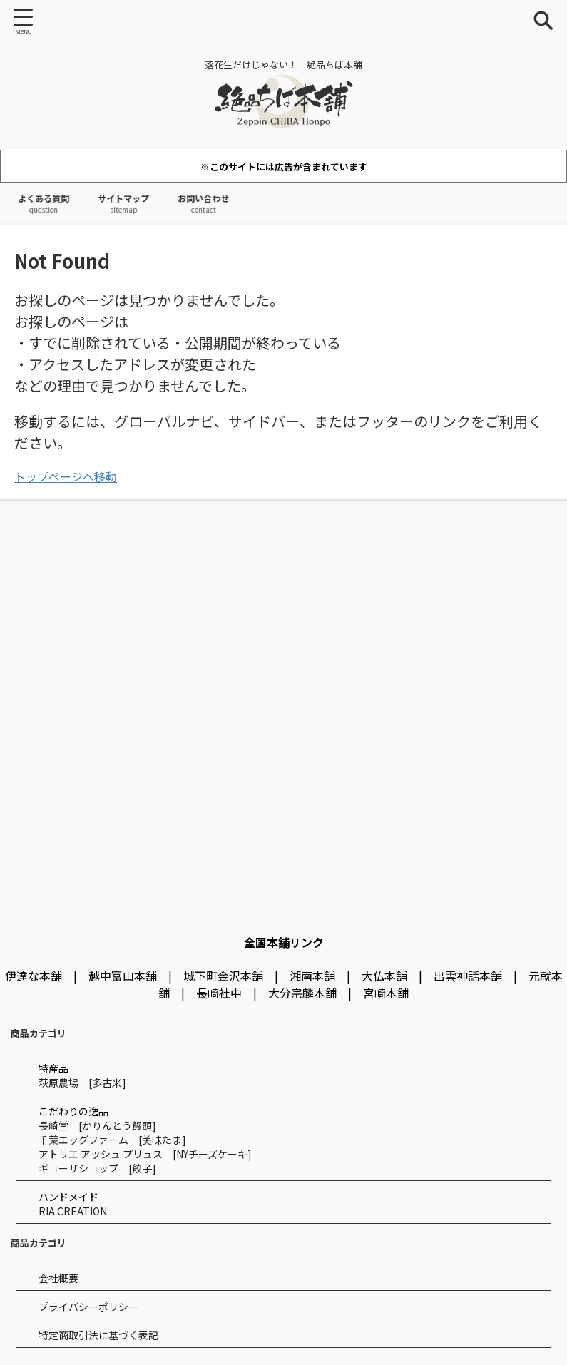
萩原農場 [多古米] (82, 1082)
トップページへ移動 (65, 476)
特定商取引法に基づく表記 (98, 1335)
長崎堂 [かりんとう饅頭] (97, 1125)
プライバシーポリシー (88, 1306)
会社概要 (58, 1278)
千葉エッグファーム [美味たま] (112, 1140)
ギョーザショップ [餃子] (97, 1168)
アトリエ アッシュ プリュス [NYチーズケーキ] (145, 1154)
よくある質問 (48, 203)
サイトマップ (137, 203)
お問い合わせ (225, 203)
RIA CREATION (73, 1211)
